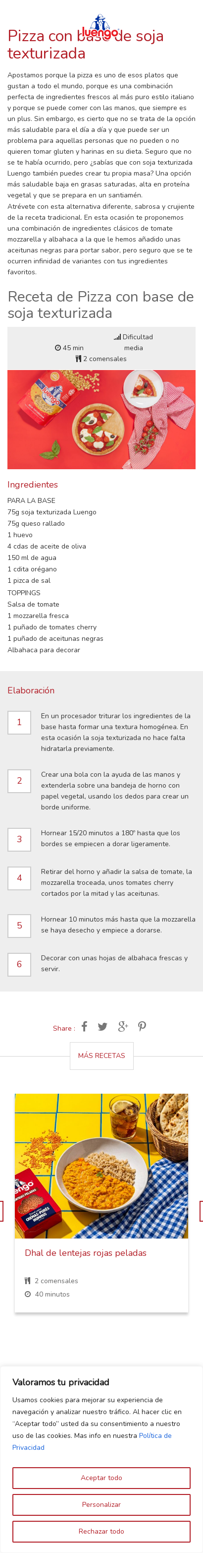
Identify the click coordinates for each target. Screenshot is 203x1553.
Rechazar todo (101, 1531)
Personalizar (101, 1504)
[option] (101, 1210)
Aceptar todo (101, 1478)
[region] (101, 1459)
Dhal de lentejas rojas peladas (86, 1253)
